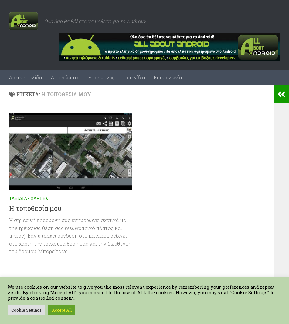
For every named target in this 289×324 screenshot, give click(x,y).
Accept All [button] (62, 310)
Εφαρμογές (101, 77)
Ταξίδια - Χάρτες (28, 198)
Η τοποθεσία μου (35, 208)
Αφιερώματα (65, 77)
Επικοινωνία (168, 77)
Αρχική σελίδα (25, 77)
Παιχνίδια (134, 77)
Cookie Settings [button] (26, 310)
